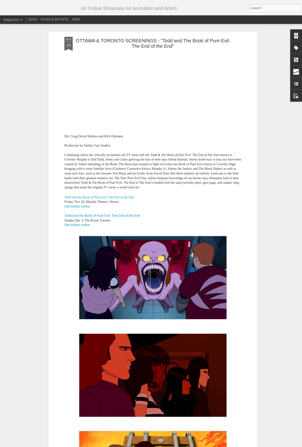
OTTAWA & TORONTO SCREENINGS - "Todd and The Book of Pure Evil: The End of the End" (153, 42)
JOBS (75, 19)
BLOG (33, 19)
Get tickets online (77, 205)
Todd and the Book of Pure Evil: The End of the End (99, 196)
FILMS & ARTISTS (54, 19)
